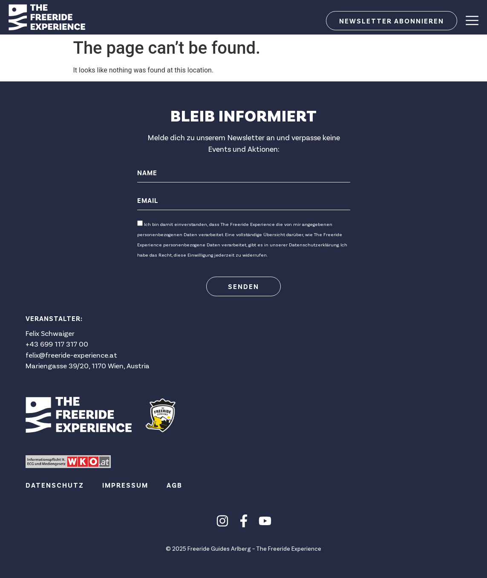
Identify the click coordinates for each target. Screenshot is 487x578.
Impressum (125, 485)
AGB (174, 485)
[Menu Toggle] (472, 20)
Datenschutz (55, 485)
